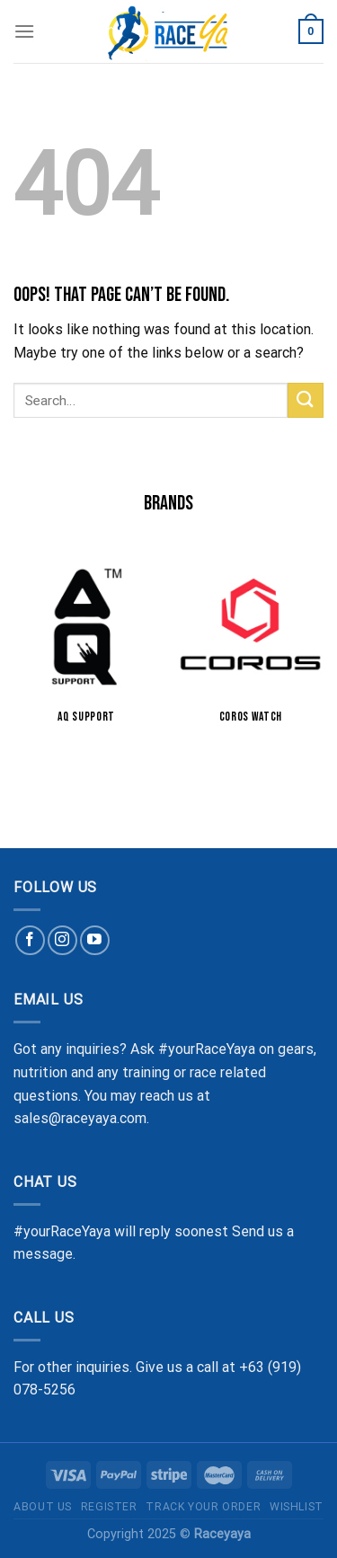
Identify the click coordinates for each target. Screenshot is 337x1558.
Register (109, 1506)
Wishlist (297, 1506)
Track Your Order (203, 1506)
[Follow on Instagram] (62, 940)
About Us (42, 1506)
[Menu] (24, 31)
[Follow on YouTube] (95, 940)
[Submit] (306, 400)
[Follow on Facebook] (30, 940)
